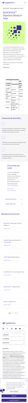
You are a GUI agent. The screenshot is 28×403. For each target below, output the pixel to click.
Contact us (6, 67)
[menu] (23, 2)
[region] (14, 391)
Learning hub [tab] (13, 205)
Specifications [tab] (13, 200)
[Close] (26, 380)
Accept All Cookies (14, 400)
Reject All (14, 396)
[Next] (19, 314)
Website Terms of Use (15, 356)
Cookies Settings (14, 391)
